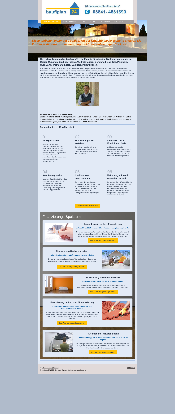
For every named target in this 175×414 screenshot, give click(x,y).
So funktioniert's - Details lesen (87, 206)
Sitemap (56, 368)
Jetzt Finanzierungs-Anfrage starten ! (103, 240)
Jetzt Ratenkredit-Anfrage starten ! (103, 352)
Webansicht (131, 368)
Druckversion (46, 368)
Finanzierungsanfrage (50, 146)
